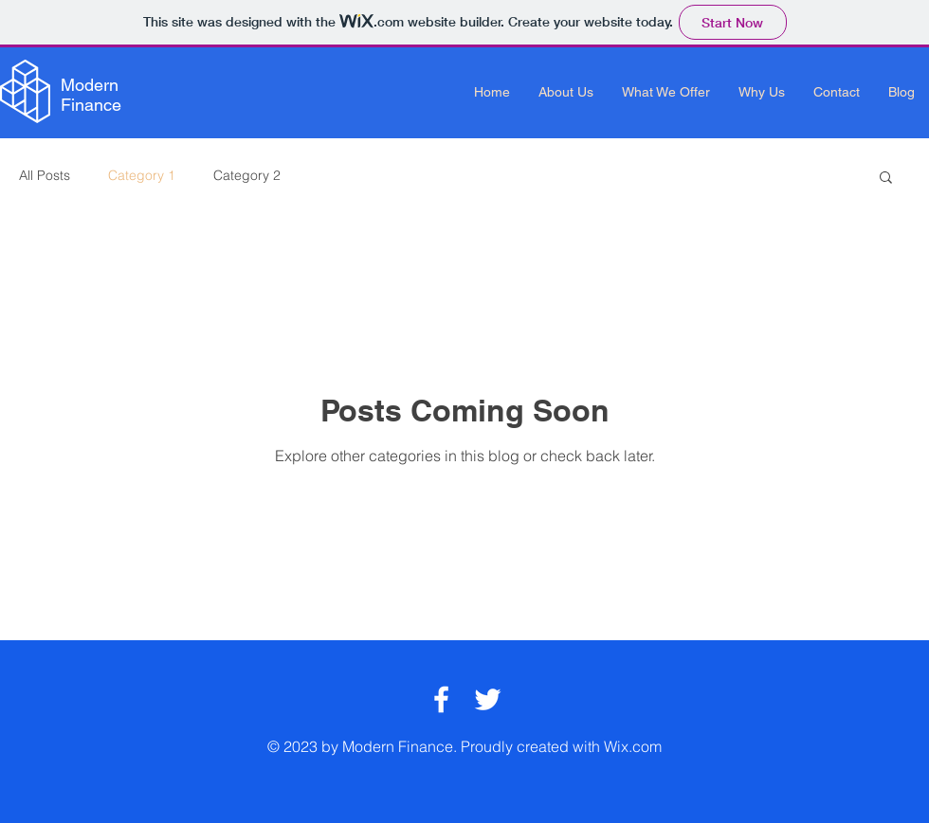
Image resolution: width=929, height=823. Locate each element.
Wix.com (633, 746)
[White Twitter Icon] (487, 699)
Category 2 (247, 175)
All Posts (44, 175)
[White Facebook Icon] (441, 699)
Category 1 (141, 175)
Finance (91, 105)
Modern (89, 85)
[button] (886, 178)
